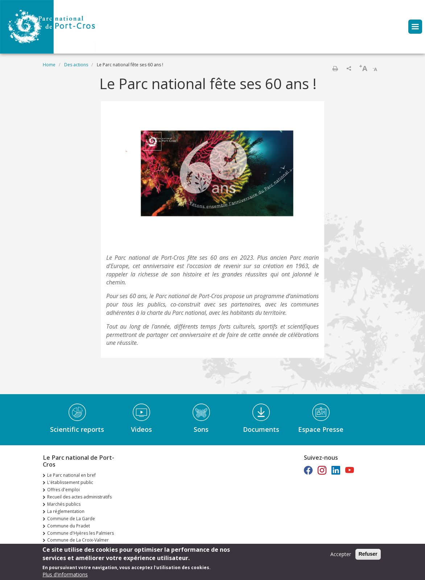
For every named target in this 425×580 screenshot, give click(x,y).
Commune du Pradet (68, 526)
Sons (201, 429)
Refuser (368, 556)
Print (335, 68)
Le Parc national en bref (71, 475)
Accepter (340, 556)
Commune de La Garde (71, 519)
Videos (141, 429)
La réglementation (65, 511)
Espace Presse (320, 429)
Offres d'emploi (63, 490)
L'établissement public (70, 482)
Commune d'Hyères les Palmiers (80, 533)
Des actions (76, 65)
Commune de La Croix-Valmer (78, 540)
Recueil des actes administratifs (79, 497)
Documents (261, 429)
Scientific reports (77, 429)
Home (49, 65)
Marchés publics (64, 504)
